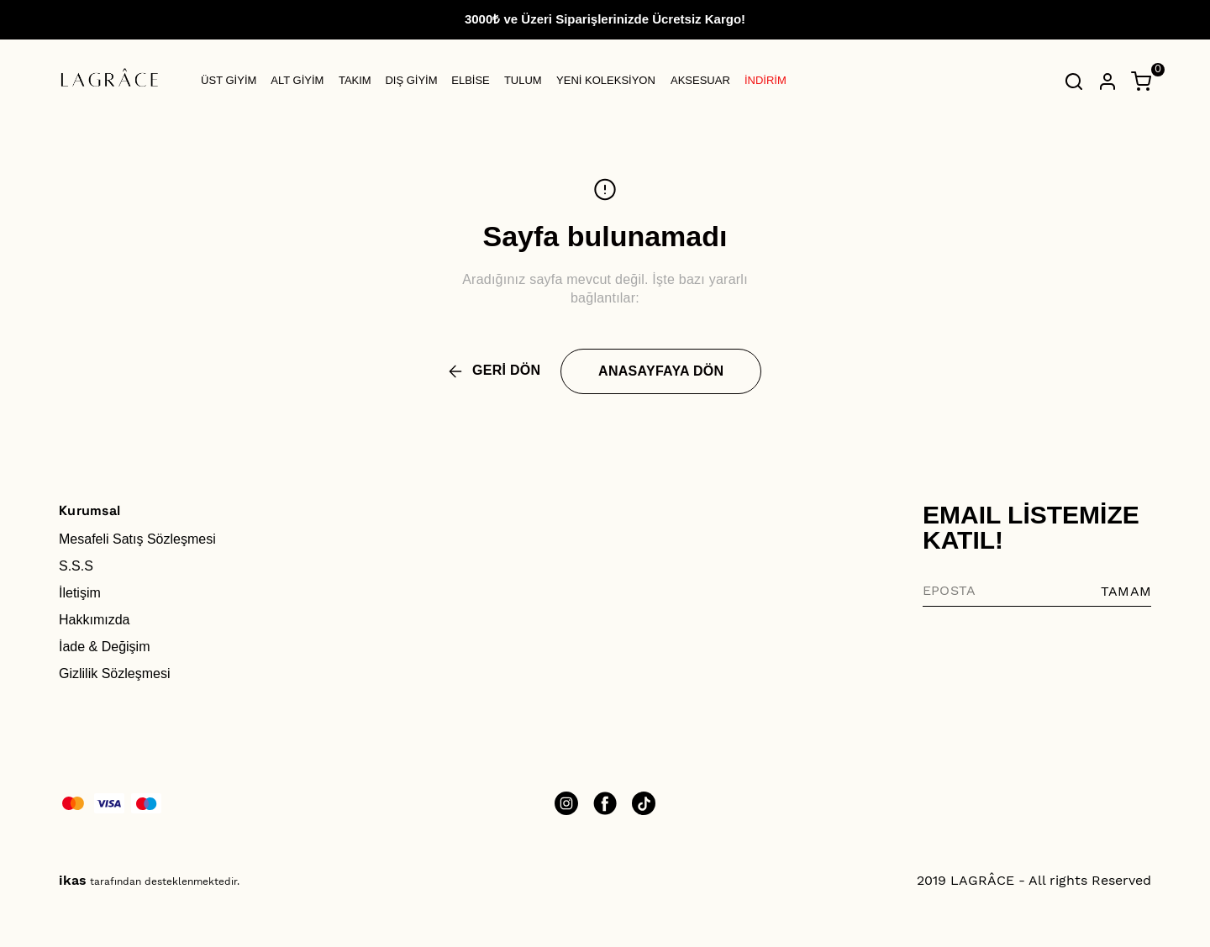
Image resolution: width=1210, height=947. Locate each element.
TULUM (523, 80)
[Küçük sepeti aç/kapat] (1141, 81)
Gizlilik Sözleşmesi (114, 673)
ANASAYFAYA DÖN (660, 371)
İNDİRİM (765, 80)
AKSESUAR (700, 80)
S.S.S (76, 566)
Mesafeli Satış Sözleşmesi (137, 539)
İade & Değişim (104, 646)
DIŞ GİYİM (411, 80)
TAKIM (355, 80)
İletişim (80, 593)
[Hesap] (1107, 81)
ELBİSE (470, 80)
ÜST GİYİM (228, 80)
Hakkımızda (94, 620)
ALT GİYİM (297, 80)
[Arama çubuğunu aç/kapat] (1074, 81)
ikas (73, 880)
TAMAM (1126, 591)
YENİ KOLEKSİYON (605, 80)
